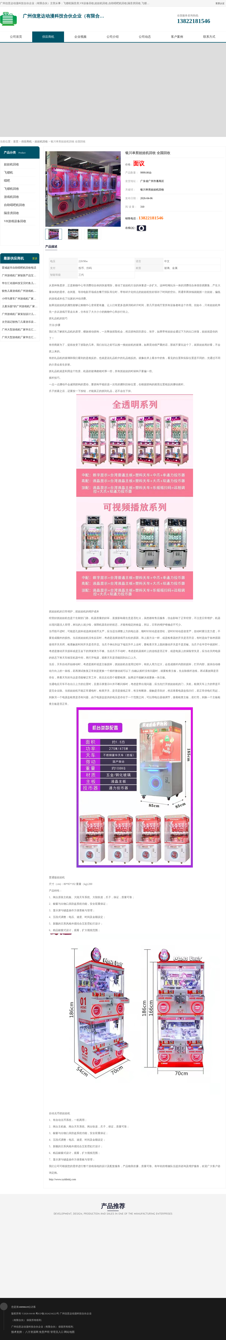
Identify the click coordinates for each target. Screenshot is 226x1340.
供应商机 (48, 36)
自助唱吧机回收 (14, 205)
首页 (15, 141)
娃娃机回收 (41, 141)
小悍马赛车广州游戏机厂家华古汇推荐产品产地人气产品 (20, 298)
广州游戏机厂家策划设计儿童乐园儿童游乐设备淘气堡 (20, 314)
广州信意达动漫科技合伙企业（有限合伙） (34, 1326)
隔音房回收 (11, 213)
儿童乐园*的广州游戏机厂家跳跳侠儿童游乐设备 (20, 306)
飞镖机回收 (11, 188)
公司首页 (16, 36)
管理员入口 (56, 1332)
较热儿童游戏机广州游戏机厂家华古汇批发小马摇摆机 (20, 291)
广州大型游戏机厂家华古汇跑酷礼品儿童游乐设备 (20, 337)
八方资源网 (31, 1332)
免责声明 (44, 1332)
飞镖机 (8, 172)
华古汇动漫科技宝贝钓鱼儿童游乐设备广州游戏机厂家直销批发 (20, 283)
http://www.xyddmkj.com (62, 1179)
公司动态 (145, 36)
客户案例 (177, 36)
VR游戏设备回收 (15, 221)
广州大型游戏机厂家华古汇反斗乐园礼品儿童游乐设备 (20, 329)
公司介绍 (113, 36)
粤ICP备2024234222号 (47, 1313)
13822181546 (150, 217)
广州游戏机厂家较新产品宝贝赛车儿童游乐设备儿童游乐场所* (20, 275)
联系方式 (209, 36)
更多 (34, 258)
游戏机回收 (11, 196)
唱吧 (7, 180)
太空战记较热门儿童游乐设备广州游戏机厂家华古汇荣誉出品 (20, 321)
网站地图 (69, 1332)
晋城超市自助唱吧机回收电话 (19, 267)
